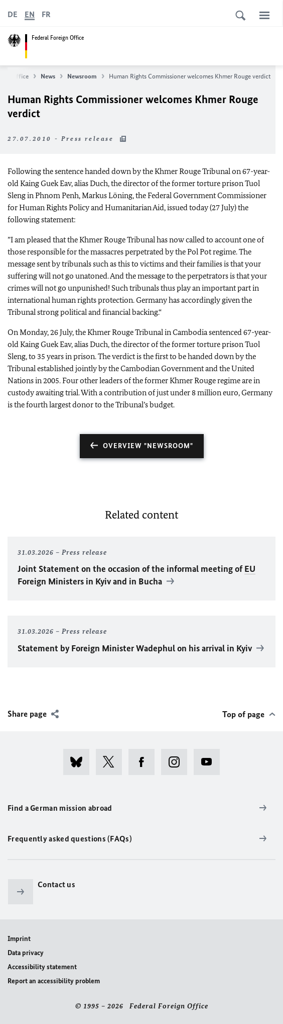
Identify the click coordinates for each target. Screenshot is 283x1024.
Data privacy (26, 953)
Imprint (19, 938)
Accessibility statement (42, 967)
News (52, 76)
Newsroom (85, 76)
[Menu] (264, 15)
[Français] (46, 14)
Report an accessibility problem (54, 981)
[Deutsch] (13, 14)
